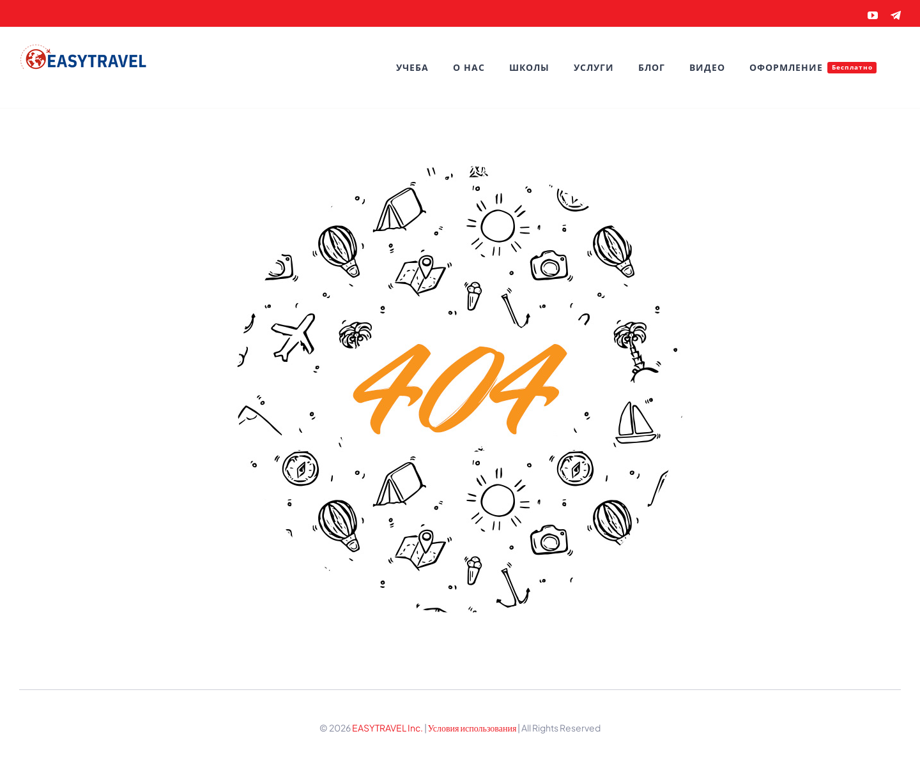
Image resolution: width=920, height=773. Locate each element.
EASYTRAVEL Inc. (387, 727)
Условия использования (473, 727)
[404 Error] (460, 170)
